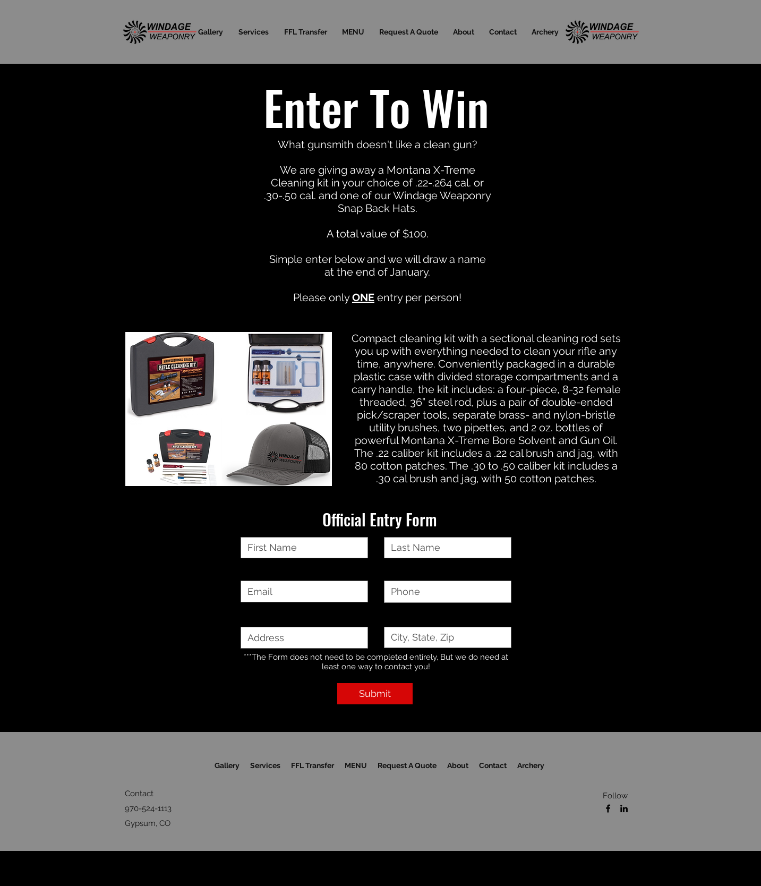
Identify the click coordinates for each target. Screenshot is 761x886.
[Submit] (375, 693)
